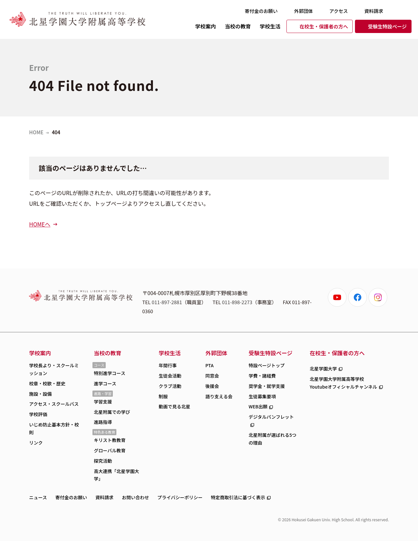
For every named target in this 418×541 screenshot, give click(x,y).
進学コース (105, 383)
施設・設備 (40, 394)
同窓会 (212, 375)
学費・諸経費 (262, 375)
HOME (36, 132)
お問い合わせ (135, 497)
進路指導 (103, 422)
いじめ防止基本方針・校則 (54, 428)
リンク (36, 442)
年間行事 (168, 365)
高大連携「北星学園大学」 (116, 475)
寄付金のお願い (261, 10)
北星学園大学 (323, 368)
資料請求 (373, 10)
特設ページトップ (267, 365)
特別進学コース (109, 373)
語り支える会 (218, 396)
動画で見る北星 (174, 406)
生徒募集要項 (262, 396)
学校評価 (38, 414)
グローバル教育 (109, 450)
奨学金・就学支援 (267, 386)
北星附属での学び (112, 412)
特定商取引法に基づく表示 (238, 497)
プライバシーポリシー (180, 497)
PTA (209, 365)
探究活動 (103, 461)
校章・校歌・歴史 (47, 383)
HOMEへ (39, 224)
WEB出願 (258, 406)
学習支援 (103, 401)
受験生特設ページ (387, 26)
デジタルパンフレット (271, 417)
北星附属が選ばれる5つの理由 (272, 439)
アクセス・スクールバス (54, 404)
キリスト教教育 (109, 440)
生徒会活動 (170, 375)
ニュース (38, 497)
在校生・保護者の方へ (323, 26)
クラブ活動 (170, 386)
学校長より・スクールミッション (54, 369)
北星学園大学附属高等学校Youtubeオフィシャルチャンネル (343, 383)
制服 (163, 396)
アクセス (338, 10)
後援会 (212, 386)
